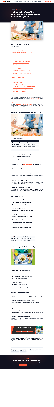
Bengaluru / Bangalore (20, 349)
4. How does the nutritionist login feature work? (21, 91)
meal (19, 106)
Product (28, 1)
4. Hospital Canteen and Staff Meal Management (21, 64)
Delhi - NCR (12, 350)
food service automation (35, 98)
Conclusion (14, 95)
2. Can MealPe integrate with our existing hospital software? (23, 88)
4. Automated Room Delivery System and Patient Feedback (22, 73)
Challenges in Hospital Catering (18, 54)
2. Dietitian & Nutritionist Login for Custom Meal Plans (21, 70)
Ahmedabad (18, 9)
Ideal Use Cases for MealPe (16, 75)
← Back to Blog (31, 365)
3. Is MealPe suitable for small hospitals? (19, 89)
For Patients (15, 79)
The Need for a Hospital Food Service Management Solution (22, 52)
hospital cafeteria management (34, 106)
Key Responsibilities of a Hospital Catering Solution (21, 55)
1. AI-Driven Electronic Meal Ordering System (20, 59)
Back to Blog (13, 9)
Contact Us (39, 1)
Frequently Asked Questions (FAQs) (17, 84)
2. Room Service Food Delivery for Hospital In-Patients (22, 61)
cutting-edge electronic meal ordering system (24, 104)
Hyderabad (31, 350)
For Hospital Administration (17, 82)
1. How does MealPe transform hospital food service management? (24, 86)
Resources (35, 1)
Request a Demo (48, 1)
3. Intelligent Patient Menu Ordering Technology (21, 63)
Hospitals (12, 236)
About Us (31, 1)
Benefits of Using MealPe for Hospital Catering (19, 77)
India (34, 350)
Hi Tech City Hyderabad (26, 350)
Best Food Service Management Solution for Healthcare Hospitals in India (33, 349)
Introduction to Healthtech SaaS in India (18, 50)
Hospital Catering (27, 164)
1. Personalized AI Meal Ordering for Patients (20, 68)
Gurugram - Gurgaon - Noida (18, 350)
